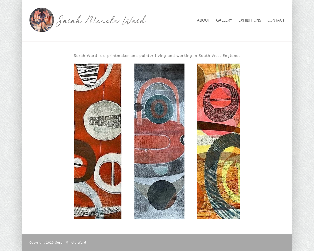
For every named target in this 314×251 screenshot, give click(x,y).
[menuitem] (206, 20)
